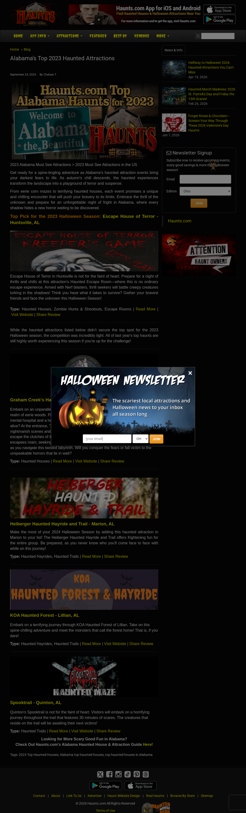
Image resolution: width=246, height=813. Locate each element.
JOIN (156, 439)
